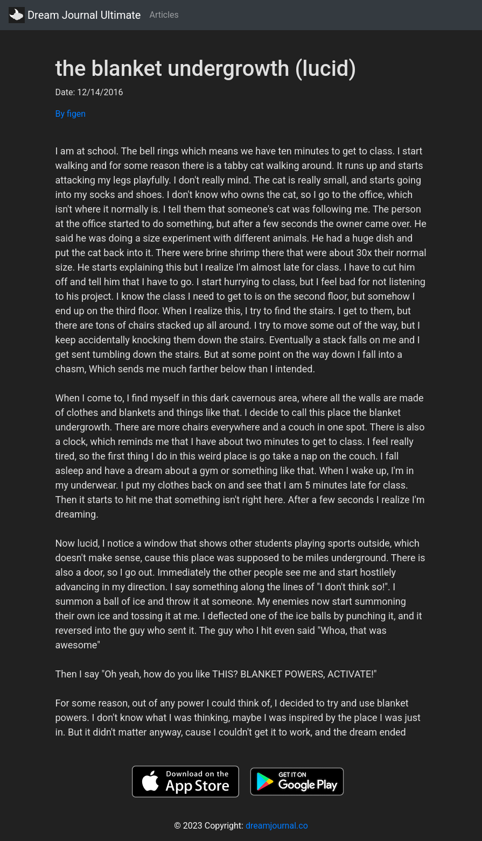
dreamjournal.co (277, 826)
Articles (163, 15)
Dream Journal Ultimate (75, 15)
